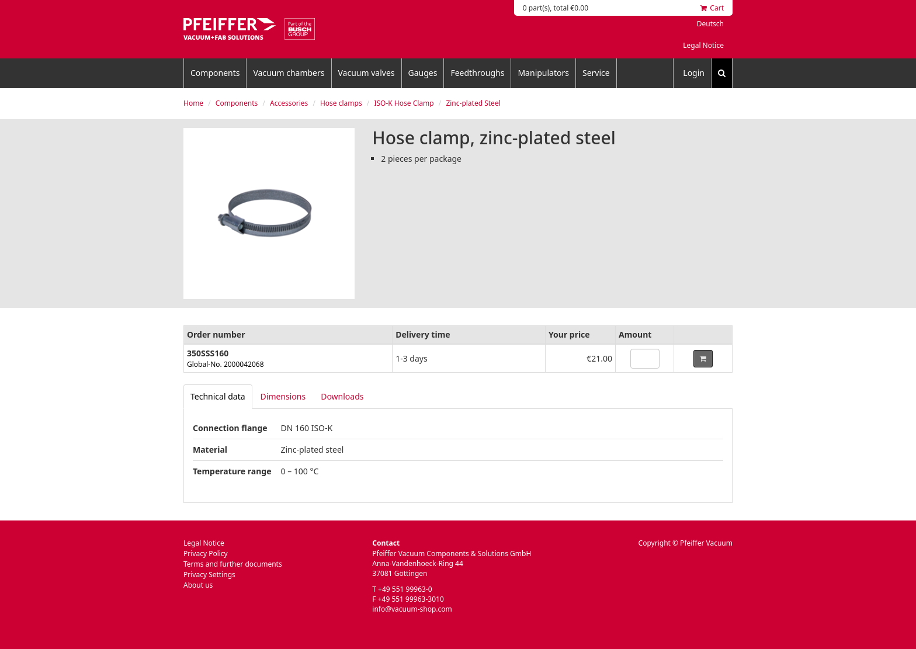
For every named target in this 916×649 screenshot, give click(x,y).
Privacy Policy (205, 553)
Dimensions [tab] (283, 396)
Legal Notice (703, 45)
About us (198, 585)
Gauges (423, 72)
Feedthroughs (477, 72)
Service (596, 72)
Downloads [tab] (342, 396)
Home (193, 103)
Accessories (289, 103)
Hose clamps (341, 103)
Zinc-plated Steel (473, 103)
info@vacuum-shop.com (412, 609)
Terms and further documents (232, 564)
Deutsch (710, 24)
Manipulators (543, 72)
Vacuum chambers (288, 72)
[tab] (217, 396)
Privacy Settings (209, 574)
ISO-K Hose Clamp (403, 103)
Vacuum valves (366, 72)
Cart (712, 8)
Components (215, 72)
